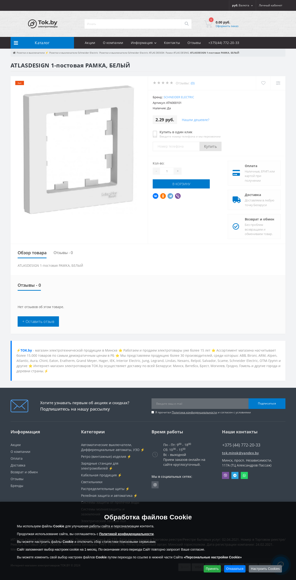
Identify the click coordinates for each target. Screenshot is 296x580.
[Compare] (278, 83)
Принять (212, 569)
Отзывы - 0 (63, 252)
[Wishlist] (263, 83)
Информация (143, 42)
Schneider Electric (179, 97)
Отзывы (194, 42)
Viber (225, 475)
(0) (193, 83)
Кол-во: (158, 163)
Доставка (253, 194)
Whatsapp (244, 475)
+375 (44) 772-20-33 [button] (241, 445)
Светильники (91, 482)
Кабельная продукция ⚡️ (101, 475)
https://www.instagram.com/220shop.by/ (155, 484)
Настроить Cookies (265, 569)
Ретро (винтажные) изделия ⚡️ (106, 456)
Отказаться (235, 569)
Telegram (235, 475)
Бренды (17, 485)
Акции (90, 42)
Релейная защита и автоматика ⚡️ (109, 495)
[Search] (186, 24)
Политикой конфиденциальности (126, 534)
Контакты (172, 42)
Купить (210, 146)
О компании (113, 42)
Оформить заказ (227, 26)
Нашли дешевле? (195, 120)
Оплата (251, 166)
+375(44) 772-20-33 (223, 42)
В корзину (181, 184)
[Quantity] (167, 171)
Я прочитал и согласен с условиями (203, 412)
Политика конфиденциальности (194, 412)
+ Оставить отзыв (38, 321)
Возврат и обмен (259, 219)
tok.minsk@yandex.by (240, 453)
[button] (270, 5)
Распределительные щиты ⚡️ (105, 488)
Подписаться (267, 403)
